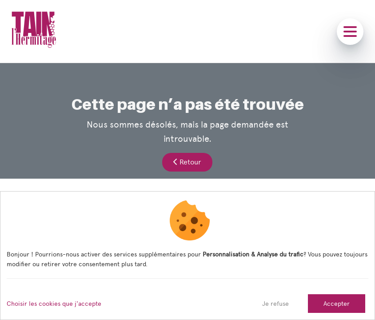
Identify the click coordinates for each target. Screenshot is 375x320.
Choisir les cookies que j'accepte (54, 303)
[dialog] (187, 255)
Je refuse (275, 303)
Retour (187, 162)
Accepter (336, 303)
